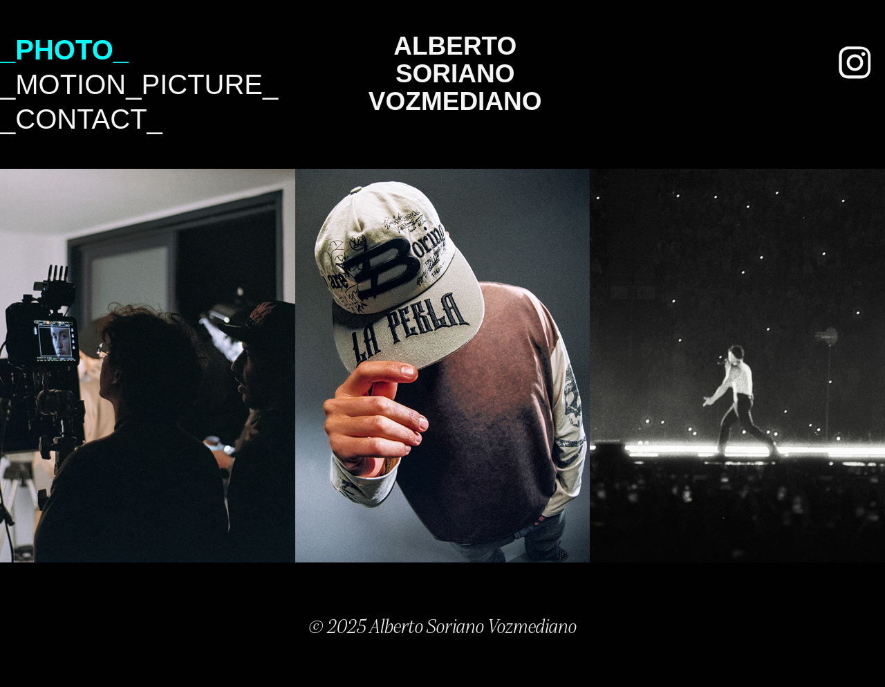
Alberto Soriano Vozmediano (455, 74)
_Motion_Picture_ (139, 84)
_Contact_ (81, 119)
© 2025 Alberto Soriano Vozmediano (442, 624)
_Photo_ (64, 50)
